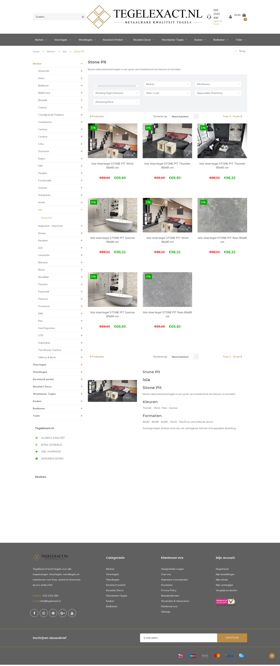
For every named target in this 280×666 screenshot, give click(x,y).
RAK (40, 314)
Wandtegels (87, 41)
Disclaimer (167, 586)
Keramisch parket (114, 41)
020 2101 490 (50, 596)
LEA (40, 249)
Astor (41, 79)
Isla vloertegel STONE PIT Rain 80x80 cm (222, 240)
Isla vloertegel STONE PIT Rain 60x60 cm (167, 314)
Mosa (41, 271)
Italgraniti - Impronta (50, 227)
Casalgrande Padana (51, 116)
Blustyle (42, 101)
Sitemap (165, 612)
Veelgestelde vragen (172, 570)
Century (42, 130)
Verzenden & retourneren (175, 602)
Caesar (42, 108)
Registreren (222, 570)
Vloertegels (62, 41)
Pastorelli (43, 292)
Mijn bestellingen (225, 575)
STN (40, 336)
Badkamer (220, 41)
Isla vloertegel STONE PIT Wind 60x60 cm (112, 167)
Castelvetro (45, 123)
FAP (40, 167)
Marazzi (43, 263)
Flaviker (42, 174)
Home (36, 52)
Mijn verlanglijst (224, 586)
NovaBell (43, 278)
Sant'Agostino (46, 329)
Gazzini (42, 189)
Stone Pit (79, 52)
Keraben (43, 241)
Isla (65, 52)
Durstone (43, 152)
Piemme (43, 300)
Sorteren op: (160, 117)
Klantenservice (169, 607)
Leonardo (44, 256)
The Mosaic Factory (49, 351)
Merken (41, 41)
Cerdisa (42, 137)
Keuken (200, 41)
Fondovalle (44, 181)
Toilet (240, 41)
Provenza (43, 307)
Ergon (41, 159)
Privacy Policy (168, 591)
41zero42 (43, 72)
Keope (42, 234)
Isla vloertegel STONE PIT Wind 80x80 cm (167, 240)
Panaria (43, 285)
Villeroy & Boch (47, 358)
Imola (41, 203)
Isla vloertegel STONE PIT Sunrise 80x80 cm (112, 240)
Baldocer (43, 86)
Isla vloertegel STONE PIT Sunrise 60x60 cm (112, 314)
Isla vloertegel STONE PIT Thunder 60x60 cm (167, 167)
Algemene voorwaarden (174, 580)
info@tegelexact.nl (50, 602)
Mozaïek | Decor (143, 41)
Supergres (44, 344)
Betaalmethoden (170, 596)
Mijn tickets (222, 580)
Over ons (166, 575)
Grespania (44, 196)
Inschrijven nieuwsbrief (49, 639)
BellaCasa (44, 94)
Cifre (41, 145)
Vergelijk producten (226, 591)
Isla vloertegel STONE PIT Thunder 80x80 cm (222, 167)
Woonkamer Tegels (174, 41)
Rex (40, 322)
